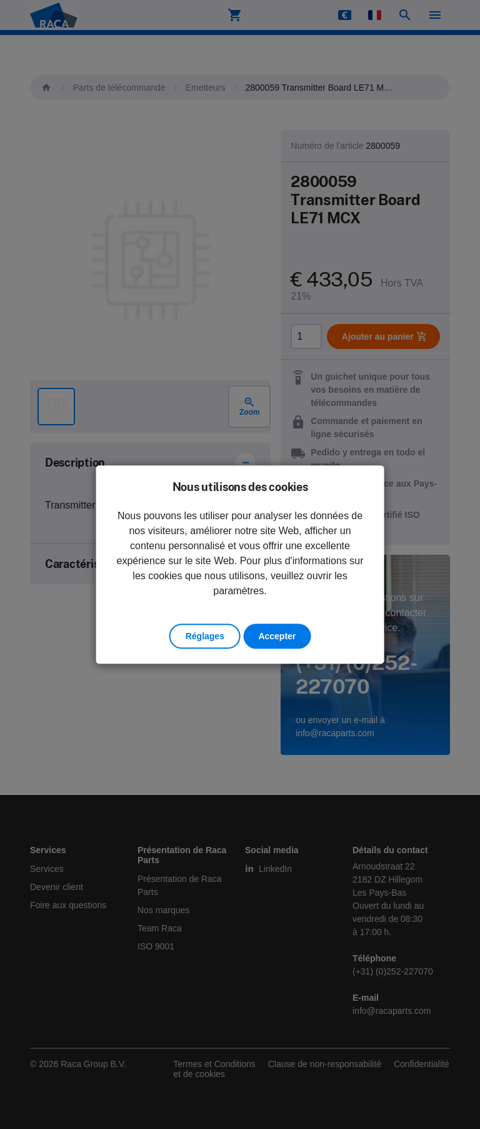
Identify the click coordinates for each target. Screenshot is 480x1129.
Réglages (205, 636)
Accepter (277, 636)
